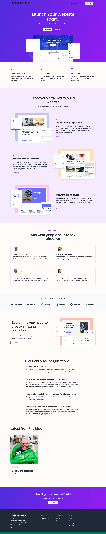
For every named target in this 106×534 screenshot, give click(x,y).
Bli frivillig (89, 3)
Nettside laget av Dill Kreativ (53, 532)
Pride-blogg (15, 467)
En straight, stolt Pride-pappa (24, 472)
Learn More (58, 29)
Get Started (48, 29)
